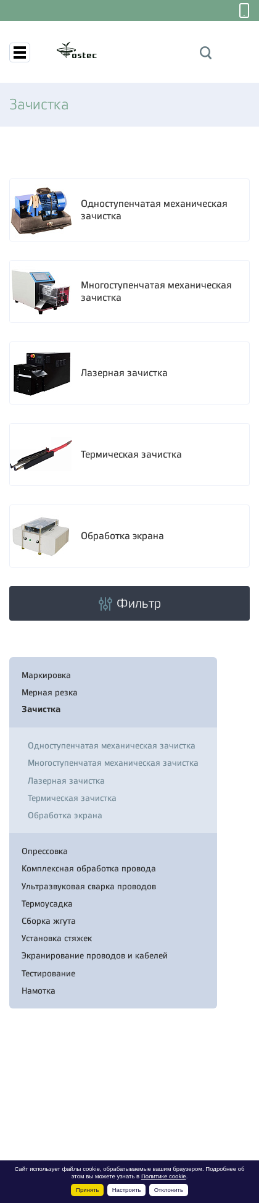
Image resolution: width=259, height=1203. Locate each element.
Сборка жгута (49, 921)
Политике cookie (163, 1176)
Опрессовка (45, 851)
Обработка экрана (122, 536)
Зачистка (41, 709)
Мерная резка (50, 692)
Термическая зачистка (131, 454)
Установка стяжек (57, 938)
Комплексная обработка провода (89, 868)
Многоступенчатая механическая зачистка (156, 292)
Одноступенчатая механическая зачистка (154, 210)
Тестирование (48, 973)
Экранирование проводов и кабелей (95, 955)
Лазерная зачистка (124, 373)
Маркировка (46, 675)
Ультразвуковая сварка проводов (89, 886)
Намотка (39, 991)
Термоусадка (47, 903)
